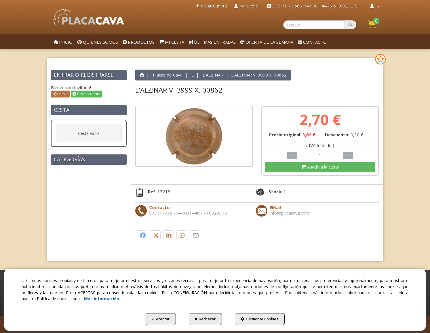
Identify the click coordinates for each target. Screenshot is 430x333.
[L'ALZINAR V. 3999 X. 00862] (194, 136)
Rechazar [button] (205, 318)
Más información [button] (101, 298)
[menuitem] (211, 5)
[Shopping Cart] (320, 167)
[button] (89, 17)
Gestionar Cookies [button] (259, 318)
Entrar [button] (60, 93)
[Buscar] (350, 24)
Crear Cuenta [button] (86, 93)
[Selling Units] (320, 155)
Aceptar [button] (160, 318)
